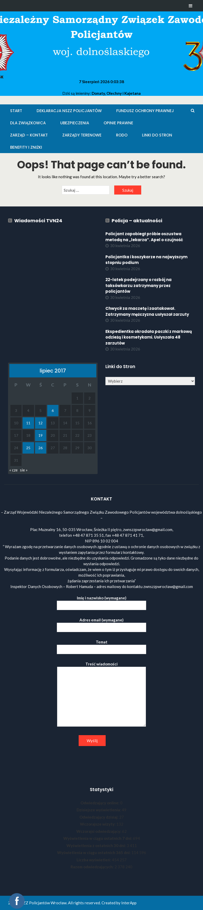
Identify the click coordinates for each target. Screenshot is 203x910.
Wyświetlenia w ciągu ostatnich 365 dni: (94, 852)
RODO (121, 135)
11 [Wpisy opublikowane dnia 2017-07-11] (28, 423)
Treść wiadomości (101, 694)
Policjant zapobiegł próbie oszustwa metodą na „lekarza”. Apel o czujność (144, 236)
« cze (13, 470)
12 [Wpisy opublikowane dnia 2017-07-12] (40, 423)
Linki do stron (157, 135)
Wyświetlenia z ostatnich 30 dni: (96, 845)
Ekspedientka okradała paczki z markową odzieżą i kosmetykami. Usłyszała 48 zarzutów (148, 337)
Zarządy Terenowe (82, 135)
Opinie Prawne (118, 123)
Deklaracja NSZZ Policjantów (69, 110)
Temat (101, 646)
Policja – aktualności (137, 220)
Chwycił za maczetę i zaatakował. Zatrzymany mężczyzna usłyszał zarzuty (147, 311)
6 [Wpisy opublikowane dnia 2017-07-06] (53, 410)
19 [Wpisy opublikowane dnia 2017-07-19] (40, 435)
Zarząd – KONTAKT (29, 135)
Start (16, 110)
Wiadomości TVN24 (38, 220)
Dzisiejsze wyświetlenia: (99, 809)
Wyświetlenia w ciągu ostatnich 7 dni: (98, 838)
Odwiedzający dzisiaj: (99, 817)
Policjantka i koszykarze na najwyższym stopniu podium (146, 260)
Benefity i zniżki (26, 147)
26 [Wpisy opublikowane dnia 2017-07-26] (40, 448)
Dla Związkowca (28, 123)
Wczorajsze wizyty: (98, 824)
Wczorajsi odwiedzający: (99, 831)
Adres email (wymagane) (101, 624)
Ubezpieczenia (74, 123)
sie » (24, 470)
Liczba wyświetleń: (94, 859)
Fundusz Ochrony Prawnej (145, 110)
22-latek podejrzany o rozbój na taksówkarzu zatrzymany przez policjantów (138, 285)
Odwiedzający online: (100, 802)
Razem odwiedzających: (92, 866)
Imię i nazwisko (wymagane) (101, 602)
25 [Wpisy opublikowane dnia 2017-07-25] (28, 448)
